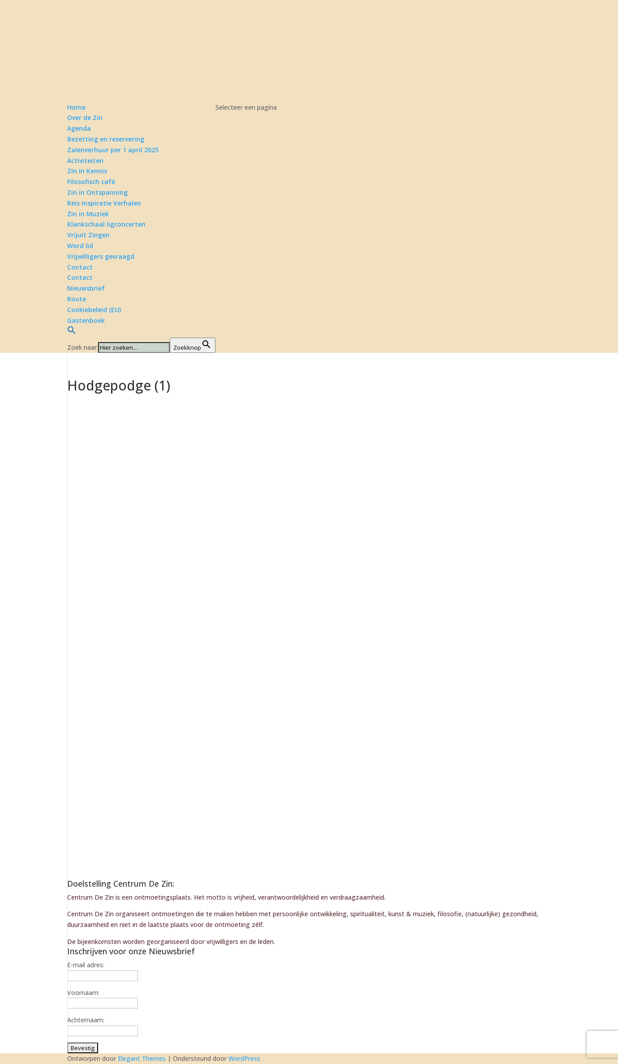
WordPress (244, 1058)
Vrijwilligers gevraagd (100, 256)
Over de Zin (85, 117)
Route (76, 299)
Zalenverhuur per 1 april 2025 (113, 150)
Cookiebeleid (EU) (94, 309)
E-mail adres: (85, 965)
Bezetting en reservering (105, 139)
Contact (80, 277)
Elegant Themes (142, 1058)
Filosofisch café (91, 181)
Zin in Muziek (88, 214)
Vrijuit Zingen (88, 235)
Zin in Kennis (87, 171)
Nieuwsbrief (86, 288)
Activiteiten (85, 160)
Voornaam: (83, 992)
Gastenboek (86, 320)
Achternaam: (85, 1020)
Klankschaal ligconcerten (106, 224)
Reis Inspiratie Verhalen (104, 203)
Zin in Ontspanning (97, 192)
